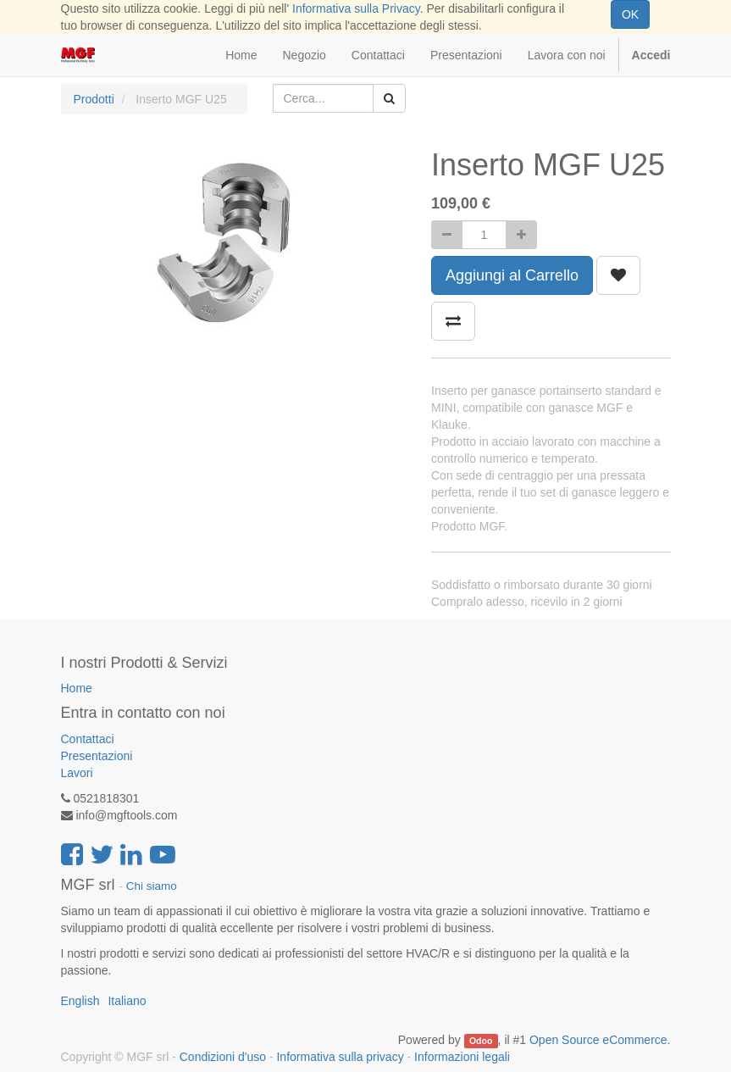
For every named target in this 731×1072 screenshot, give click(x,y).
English (80, 1001)
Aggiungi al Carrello (512, 275)
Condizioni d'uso (223, 1057)
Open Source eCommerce (598, 1040)
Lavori (77, 773)
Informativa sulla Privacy (356, 8)
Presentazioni (97, 756)
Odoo (480, 1041)
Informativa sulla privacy (339, 1057)
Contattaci (87, 739)
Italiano (127, 1001)
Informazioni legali (462, 1057)
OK (630, 14)
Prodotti (94, 99)
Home (76, 688)
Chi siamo (151, 886)
